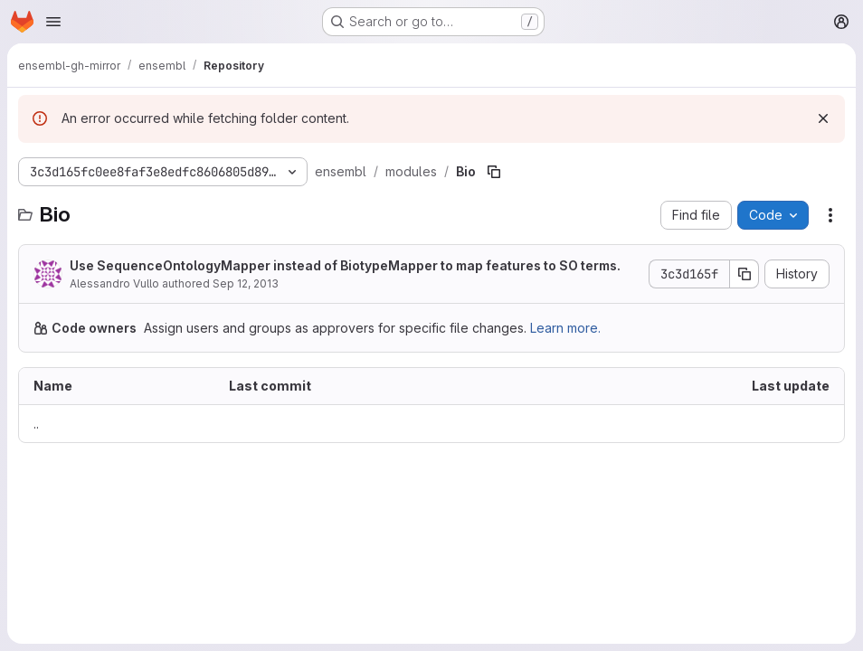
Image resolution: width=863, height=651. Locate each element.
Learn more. (565, 327)
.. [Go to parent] (36, 423)
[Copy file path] (493, 171)
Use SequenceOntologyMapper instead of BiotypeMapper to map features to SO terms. (345, 265)
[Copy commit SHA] (744, 273)
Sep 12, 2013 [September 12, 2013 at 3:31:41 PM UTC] (246, 283)
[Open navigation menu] (53, 21)
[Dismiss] (823, 118)
